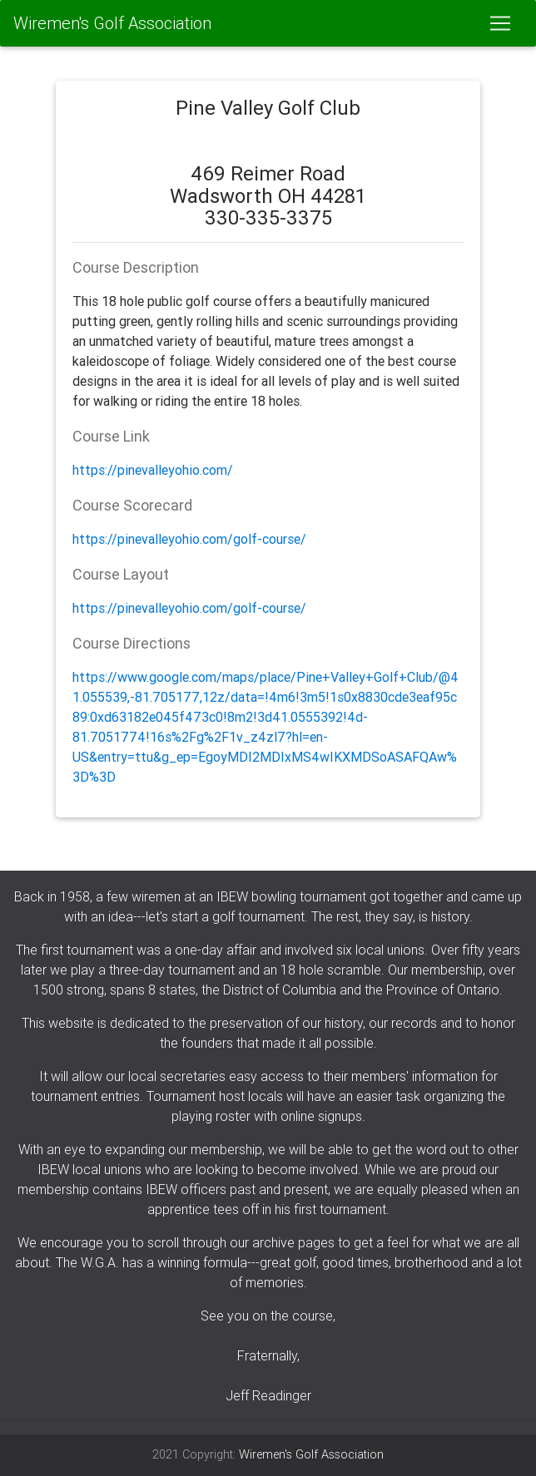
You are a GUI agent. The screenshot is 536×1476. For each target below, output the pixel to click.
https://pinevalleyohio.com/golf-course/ (189, 539)
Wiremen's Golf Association (112, 23)
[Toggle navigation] (500, 23)
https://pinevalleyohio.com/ (152, 470)
